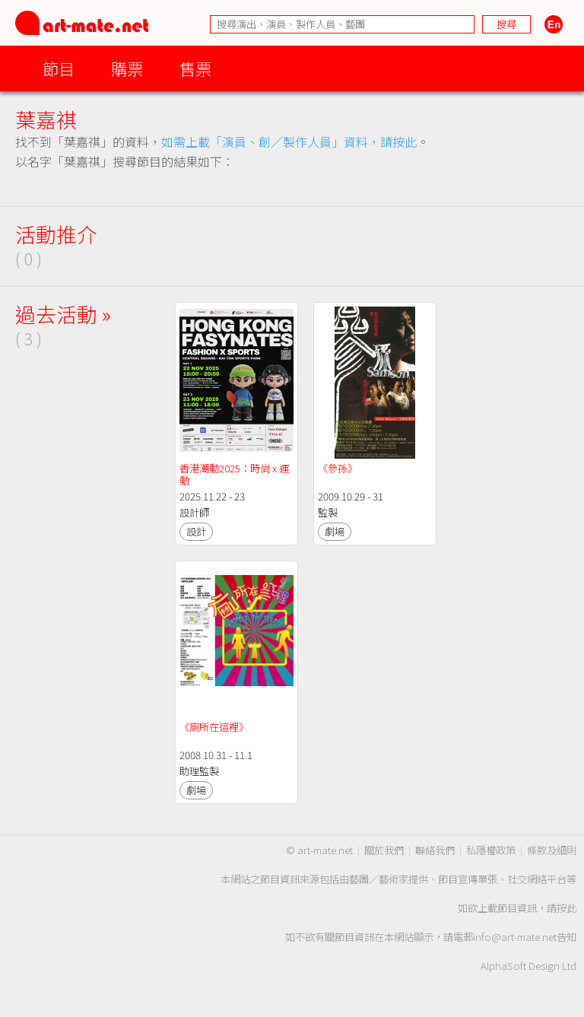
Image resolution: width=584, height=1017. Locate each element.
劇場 (334, 531)
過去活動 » (63, 314)
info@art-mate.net (515, 937)
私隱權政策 (491, 850)
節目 (59, 68)
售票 (195, 68)
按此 (566, 908)
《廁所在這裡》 (214, 727)
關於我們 (384, 850)
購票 (127, 68)
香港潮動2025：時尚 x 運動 (234, 474)
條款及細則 (551, 850)
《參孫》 (337, 468)
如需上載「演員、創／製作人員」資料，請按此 (289, 141)
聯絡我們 (435, 850)
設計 (196, 531)
